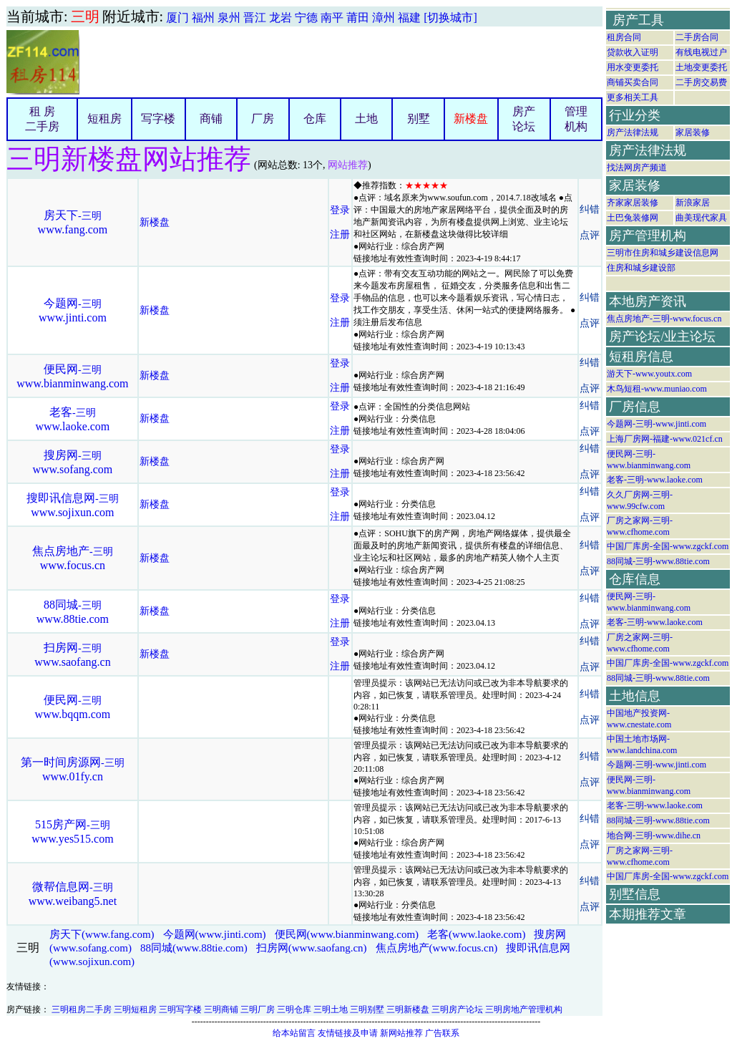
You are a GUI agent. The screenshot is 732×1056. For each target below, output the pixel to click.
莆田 (357, 17)
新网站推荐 (401, 1033)
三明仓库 (294, 1009)
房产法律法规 (632, 132)
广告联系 (442, 1033)
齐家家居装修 (632, 203)
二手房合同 (696, 37)
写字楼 (158, 118)
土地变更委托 (701, 67)
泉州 (229, 17)
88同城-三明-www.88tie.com (658, 561)
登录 (340, 210)
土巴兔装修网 (632, 218)
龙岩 (280, 17)
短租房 (104, 118)
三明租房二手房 (82, 1009)
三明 (85, 16)
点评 (590, 235)
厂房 (262, 118)
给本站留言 (294, 1033)
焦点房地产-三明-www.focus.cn (664, 319)
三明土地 (330, 1009)
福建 (409, 17)
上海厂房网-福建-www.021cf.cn (665, 439)
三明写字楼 (180, 1009)
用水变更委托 (632, 67)
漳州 (383, 17)
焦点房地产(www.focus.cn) (437, 948)
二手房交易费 (701, 82)
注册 (340, 234)
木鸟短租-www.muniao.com (657, 389)
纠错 (590, 209)
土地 (366, 118)
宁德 (306, 17)
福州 (203, 17)
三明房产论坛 (457, 1009)
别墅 (418, 118)
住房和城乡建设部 (641, 268)
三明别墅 (367, 1009)
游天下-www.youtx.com (649, 374)
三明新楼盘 (407, 1009)
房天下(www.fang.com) (102, 934)
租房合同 (624, 37)
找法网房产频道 (637, 168)
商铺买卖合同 (632, 82)
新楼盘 (471, 118)
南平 (332, 17)
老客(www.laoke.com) (476, 934)
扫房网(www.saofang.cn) (311, 948)
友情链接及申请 (348, 1033)
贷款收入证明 (632, 52)
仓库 (314, 118)
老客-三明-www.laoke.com (655, 480)
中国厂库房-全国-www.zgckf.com (668, 546)
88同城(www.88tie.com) (194, 948)
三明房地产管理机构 (523, 1009)
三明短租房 (135, 1009)
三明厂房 (257, 1009)
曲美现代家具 (701, 218)
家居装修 (692, 132)
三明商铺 (221, 1009)
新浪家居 (692, 203)
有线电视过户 (701, 52)
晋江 (254, 17)
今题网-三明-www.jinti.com (656, 424)
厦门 (177, 17)
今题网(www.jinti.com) (214, 934)
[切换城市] (450, 17)
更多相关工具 (632, 97)
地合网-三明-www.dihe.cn (654, 835)
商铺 (211, 118)
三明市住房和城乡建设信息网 (662, 253)
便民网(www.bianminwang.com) (347, 934)
